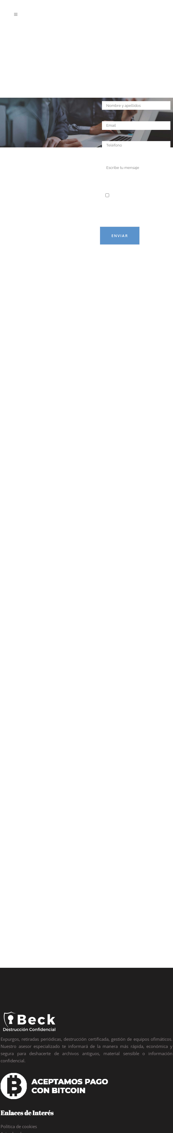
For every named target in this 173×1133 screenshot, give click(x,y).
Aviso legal (11, 996)
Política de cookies (19, 989)
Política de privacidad (22, 1003)
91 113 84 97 (26, 1051)
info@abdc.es (26, 1067)
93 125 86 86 (57, 1051)
